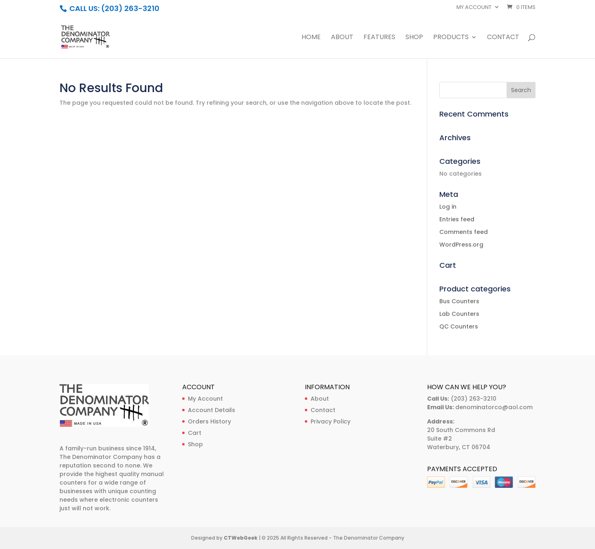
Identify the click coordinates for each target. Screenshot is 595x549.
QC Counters (458, 326)
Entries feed (456, 219)
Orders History (209, 421)
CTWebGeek (241, 537)
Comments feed (463, 232)
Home (311, 38)
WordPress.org (461, 244)
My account (473, 7)
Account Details (211, 410)
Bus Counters (459, 301)
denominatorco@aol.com (494, 407)
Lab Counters (459, 314)
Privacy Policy (330, 421)
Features (379, 38)
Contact (503, 38)
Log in (447, 207)
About (342, 38)
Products (451, 38)
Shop (414, 38)
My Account (205, 399)
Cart (194, 433)
